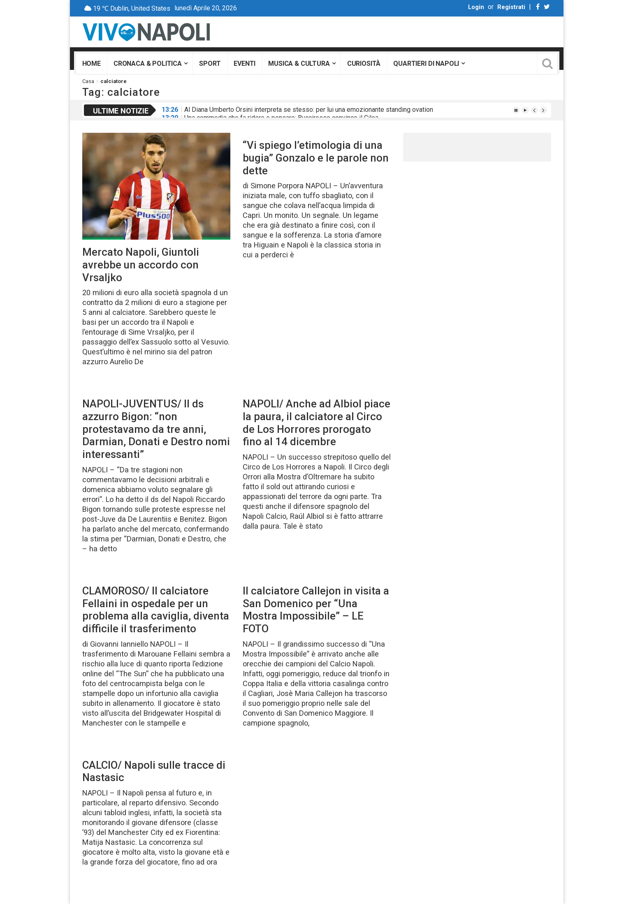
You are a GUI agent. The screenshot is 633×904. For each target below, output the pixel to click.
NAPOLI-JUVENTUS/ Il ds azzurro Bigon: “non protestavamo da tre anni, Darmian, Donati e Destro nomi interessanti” (156, 429)
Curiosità (364, 63)
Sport (210, 63)
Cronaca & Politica (148, 63)
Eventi (244, 63)
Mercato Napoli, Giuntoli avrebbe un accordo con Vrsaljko (140, 264)
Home (91, 63)
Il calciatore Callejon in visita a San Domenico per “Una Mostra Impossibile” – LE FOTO (316, 610)
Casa (88, 81)
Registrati (511, 7)
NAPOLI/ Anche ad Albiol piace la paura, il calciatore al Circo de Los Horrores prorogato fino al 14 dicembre (316, 423)
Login (476, 7)
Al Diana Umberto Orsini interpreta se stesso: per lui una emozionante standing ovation (308, 109)
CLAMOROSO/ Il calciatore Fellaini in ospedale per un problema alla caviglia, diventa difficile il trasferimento (155, 610)
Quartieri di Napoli (426, 63)
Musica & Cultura (298, 63)
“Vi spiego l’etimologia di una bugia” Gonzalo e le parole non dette (316, 157)
